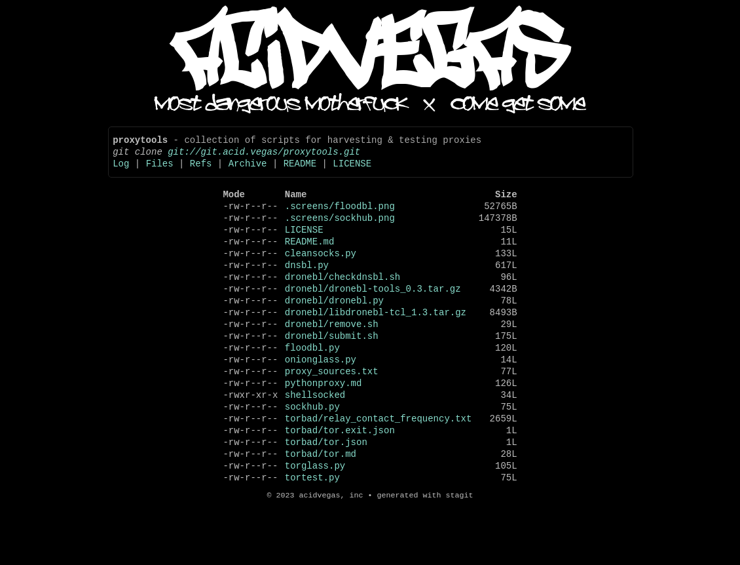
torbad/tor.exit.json (340, 481)
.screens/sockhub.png (340, 233)
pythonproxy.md (323, 425)
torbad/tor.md (320, 508)
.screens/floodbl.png (340, 219)
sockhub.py (312, 453)
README (300, 171)
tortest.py (312, 536)
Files (160, 171)
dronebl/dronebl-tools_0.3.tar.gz (373, 315)
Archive (248, 171)
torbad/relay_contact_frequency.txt (378, 467)
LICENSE (352, 171)
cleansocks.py (320, 274)
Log (121, 171)
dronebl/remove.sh (332, 357)
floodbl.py (312, 384)
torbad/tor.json (326, 494)
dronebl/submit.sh (332, 370)
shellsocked (315, 439)
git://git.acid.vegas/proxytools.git (264, 157)
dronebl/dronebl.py (334, 329)
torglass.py (315, 522)
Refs (201, 171)
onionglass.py (320, 398)
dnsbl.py (307, 288)
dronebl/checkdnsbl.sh (342, 302)
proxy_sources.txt (332, 412)
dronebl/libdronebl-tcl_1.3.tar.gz (375, 343)
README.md (310, 260)
